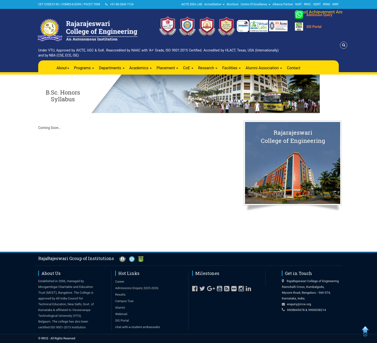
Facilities (231, 68)
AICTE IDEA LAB (191, 4)
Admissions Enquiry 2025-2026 (136, 288)
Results (120, 294)
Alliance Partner (282, 4)
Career (119, 281)
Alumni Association (263, 68)
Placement (167, 68)
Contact (293, 68)
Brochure (232, 4)
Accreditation (214, 4)
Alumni (120, 307)
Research (207, 68)
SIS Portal (313, 27)
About (63, 68)
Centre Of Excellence (255, 4)
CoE (188, 68)
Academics (140, 68)
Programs (84, 68)
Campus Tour (124, 301)
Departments (112, 68)
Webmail (121, 314)
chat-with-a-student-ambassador (137, 327)
